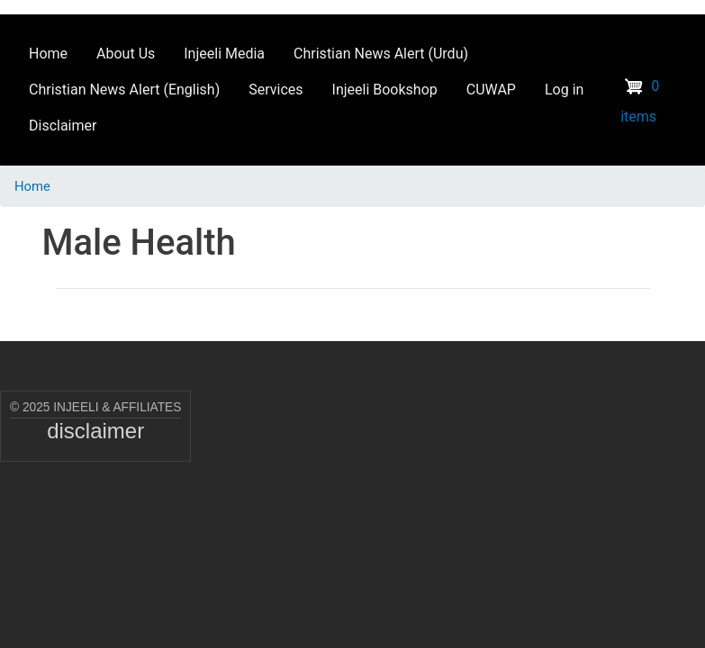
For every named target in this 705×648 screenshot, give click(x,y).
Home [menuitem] (48, 53)
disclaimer (95, 430)
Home (32, 186)
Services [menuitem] (276, 89)
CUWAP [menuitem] (491, 89)
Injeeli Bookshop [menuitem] (385, 89)
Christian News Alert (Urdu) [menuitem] (381, 53)
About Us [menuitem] (125, 53)
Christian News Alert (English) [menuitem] (124, 89)
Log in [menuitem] (564, 89)
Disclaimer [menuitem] (62, 125)
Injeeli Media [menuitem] (224, 53)
